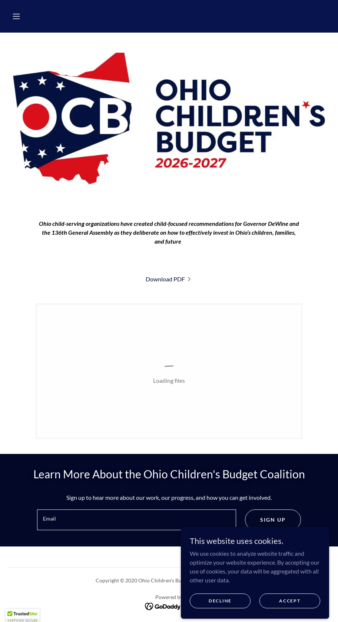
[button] (16, 16)
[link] (169, 278)
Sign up (273, 519)
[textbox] (136, 519)
